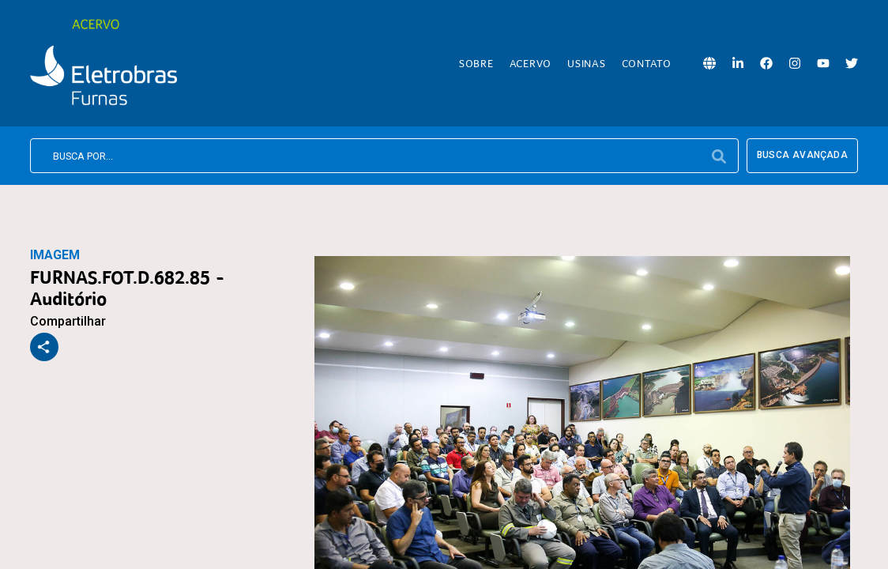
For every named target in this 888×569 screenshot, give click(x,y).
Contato (647, 63)
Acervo (531, 63)
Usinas (586, 63)
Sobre (476, 63)
